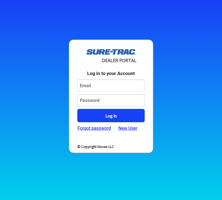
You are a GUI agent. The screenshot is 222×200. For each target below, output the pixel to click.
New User (127, 128)
